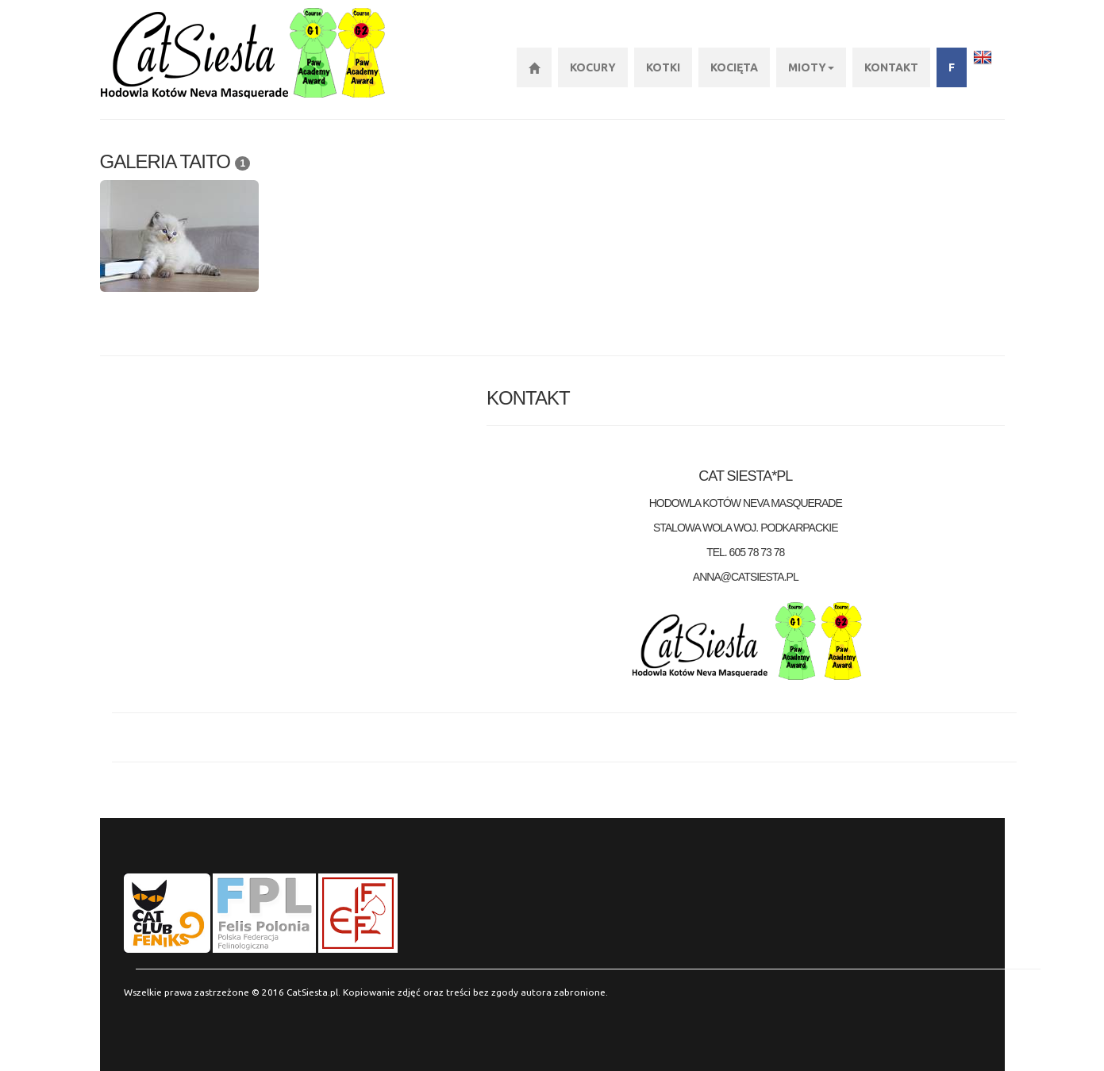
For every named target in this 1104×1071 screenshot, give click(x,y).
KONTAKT (891, 67)
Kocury (593, 67)
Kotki (663, 67)
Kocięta (734, 67)
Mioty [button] (811, 67)
